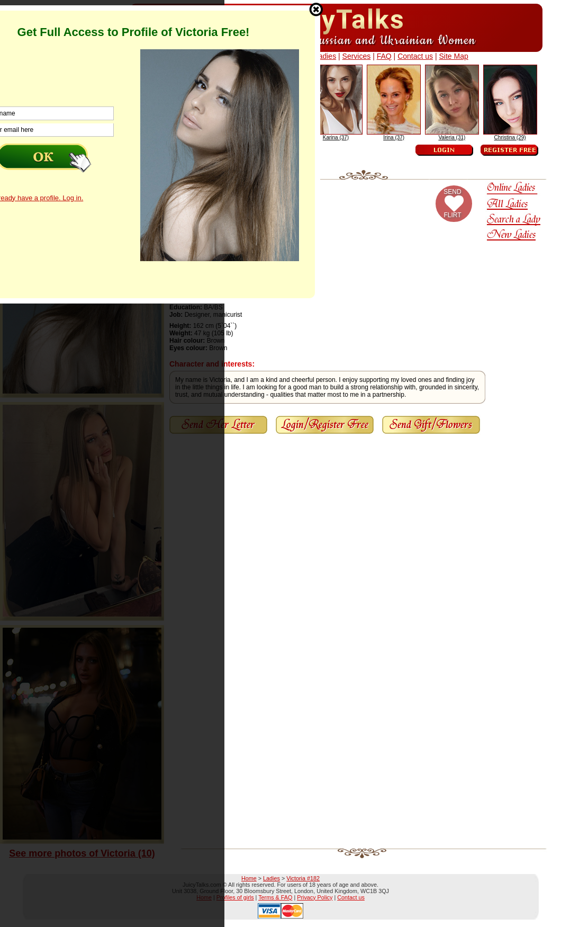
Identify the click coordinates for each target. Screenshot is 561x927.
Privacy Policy (314, 897)
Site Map (453, 56)
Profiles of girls (235, 897)
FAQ (384, 56)
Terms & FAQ (275, 897)
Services (356, 56)
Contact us (415, 56)
